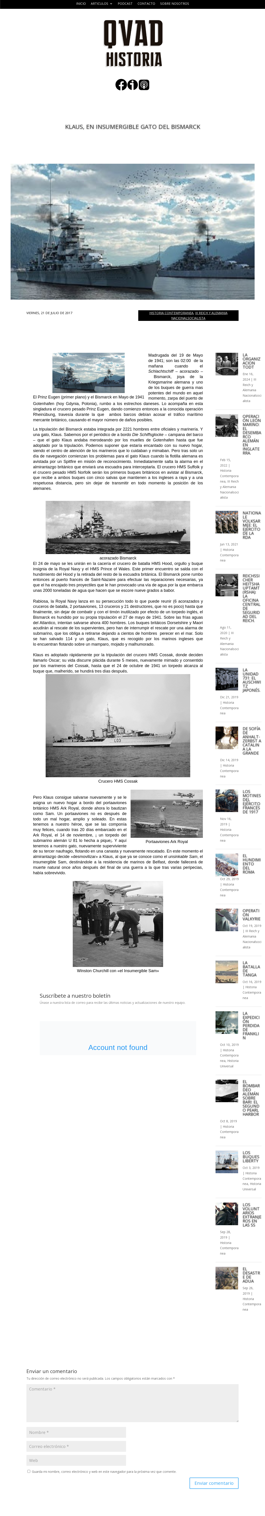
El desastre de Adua (251, 1275)
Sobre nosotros (174, 4)
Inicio (81, 4)
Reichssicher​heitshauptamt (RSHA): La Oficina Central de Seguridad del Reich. (251, 598)
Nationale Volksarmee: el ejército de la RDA (252, 525)
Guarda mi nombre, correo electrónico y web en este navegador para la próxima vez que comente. (104, 1471)
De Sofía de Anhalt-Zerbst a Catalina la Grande (252, 741)
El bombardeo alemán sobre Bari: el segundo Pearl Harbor (251, 1098)
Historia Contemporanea (171, 313)
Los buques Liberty (251, 1156)
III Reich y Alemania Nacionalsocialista (252, 390)
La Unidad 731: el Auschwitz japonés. (252, 680)
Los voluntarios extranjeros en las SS (252, 1215)
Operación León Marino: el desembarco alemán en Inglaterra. (252, 435)
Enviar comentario (214, 1483)
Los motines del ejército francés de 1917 (252, 802)
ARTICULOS (99, 4)
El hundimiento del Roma (252, 864)
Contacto (146, 4)
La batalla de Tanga (251, 969)
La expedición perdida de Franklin (251, 1025)
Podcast (125, 4)
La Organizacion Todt (251, 361)
